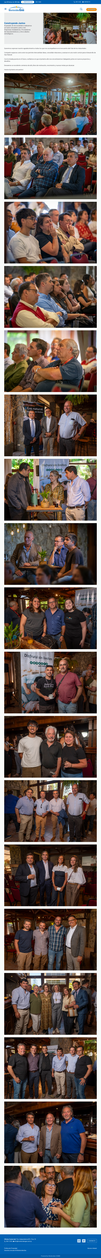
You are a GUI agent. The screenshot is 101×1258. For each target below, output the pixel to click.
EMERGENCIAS (28, 2)
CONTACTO (87, 2)
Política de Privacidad (10, 1248)
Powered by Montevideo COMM (50, 1256)
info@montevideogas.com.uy (23, 1241)
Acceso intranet (92, 1248)
